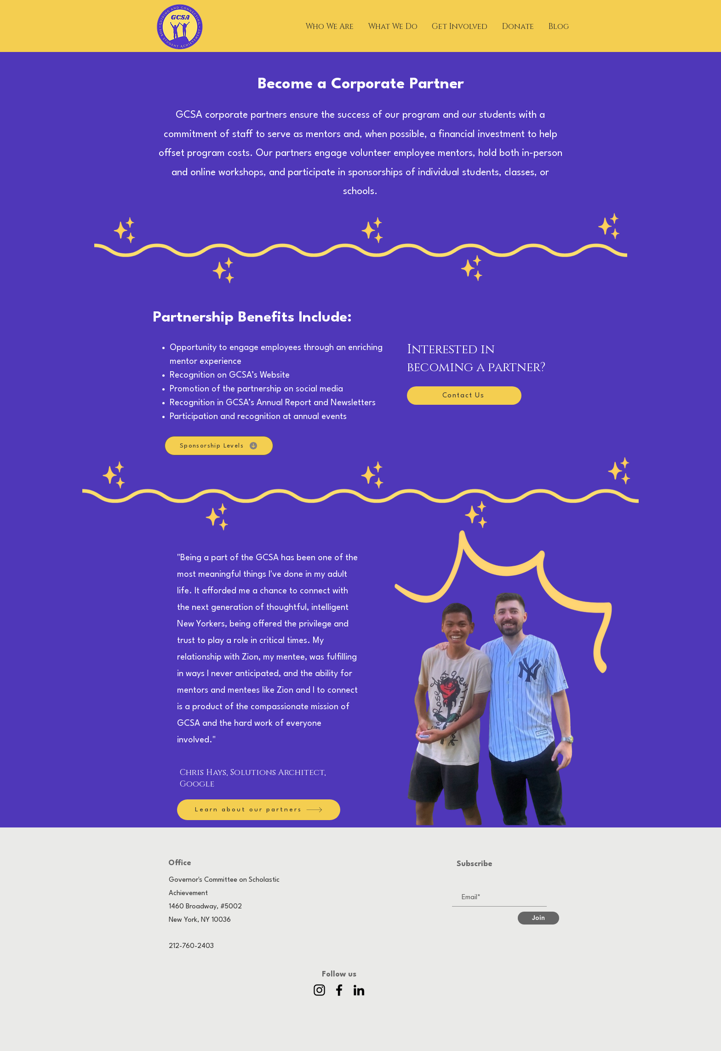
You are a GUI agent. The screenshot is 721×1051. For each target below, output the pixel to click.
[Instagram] (319, 990)
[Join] (538, 918)
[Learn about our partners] (258, 809)
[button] (329, 27)
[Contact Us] (464, 395)
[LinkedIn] (358, 990)
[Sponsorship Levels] (219, 445)
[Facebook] (339, 990)
